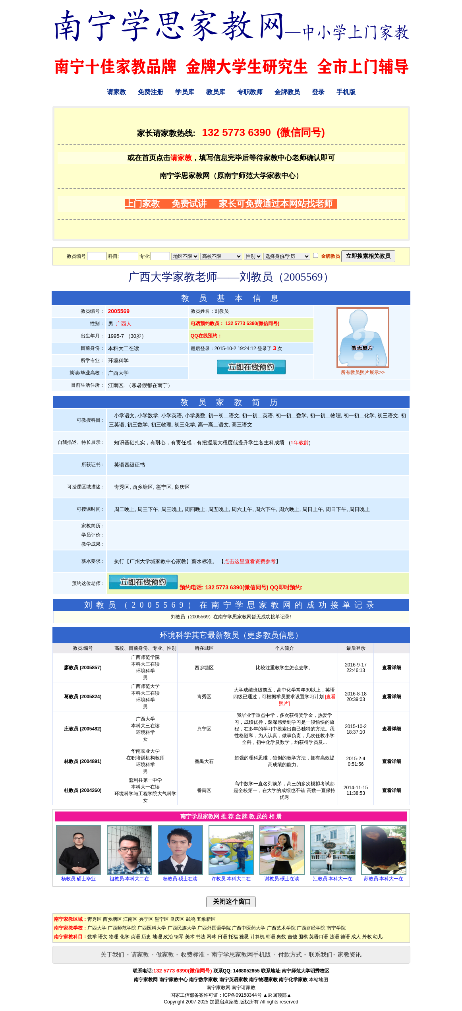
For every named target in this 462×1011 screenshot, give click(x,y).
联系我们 (320, 954)
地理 (157, 936)
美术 (190, 936)
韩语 (270, 936)
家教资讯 (349, 954)
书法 (200, 936)
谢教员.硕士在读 (282, 878)
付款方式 (290, 954)
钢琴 (179, 936)
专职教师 (250, 92)
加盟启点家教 (224, 1002)
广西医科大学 (151, 928)
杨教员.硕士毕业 (78, 878)
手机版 (346, 92)
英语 (135, 936)
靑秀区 (94, 919)
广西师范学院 (122, 928)
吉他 (292, 936)
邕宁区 (162, 919)
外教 (367, 936)
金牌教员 (287, 92)
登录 (318, 92)
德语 (345, 936)
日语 (222, 936)
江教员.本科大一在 (332, 878)
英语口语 (318, 936)
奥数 (281, 936)
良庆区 (177, 919)
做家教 (165, 954)
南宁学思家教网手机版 (241, 954)
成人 (356, 936)
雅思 (244, 936)
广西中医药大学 (248, 928)
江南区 (130, 919)
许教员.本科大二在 (231, 878)
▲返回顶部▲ (277, 995)
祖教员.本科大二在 (129, 878)
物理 (113, 936)
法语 (334, 936)
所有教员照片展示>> (363, 372)
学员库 (184, 92)
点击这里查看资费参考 (250, 561)
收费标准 (193, 954)
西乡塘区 (112, 919)
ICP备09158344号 (242, 995)
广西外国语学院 (214, 928)
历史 (146, 936)
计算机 (257, 936)
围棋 (303, 936)
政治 (168, 936)
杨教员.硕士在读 (180, 878)
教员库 (215, 92)
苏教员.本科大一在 (383, 878)
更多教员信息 (271, 635)
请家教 (116, 92)
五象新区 (206, 919)
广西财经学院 (311, 928)
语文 (103, 936)
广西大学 (96, 928)
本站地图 (318, 979)
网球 (211, 936)
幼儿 (378, 936)
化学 (125, 936)
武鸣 (190, 919)
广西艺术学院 (281, 928)
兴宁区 (146, 919)
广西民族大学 (182, 928)
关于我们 (112, 954)
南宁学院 (336, 928)
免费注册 (150, 92)
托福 (233, 936)
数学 (92, 936)
